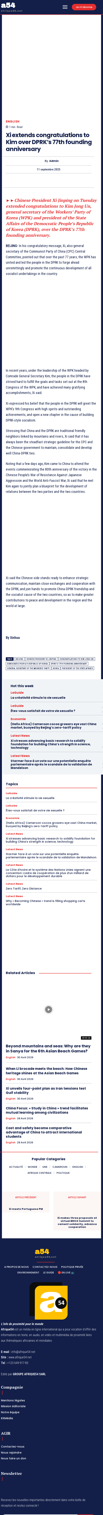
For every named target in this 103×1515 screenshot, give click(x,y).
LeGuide (17, 649)
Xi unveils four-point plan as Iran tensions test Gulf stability (46, 1047)
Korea (56, 625)
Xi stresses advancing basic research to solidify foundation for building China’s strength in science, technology (51, 700)
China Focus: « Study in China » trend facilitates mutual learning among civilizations (47, 1066)
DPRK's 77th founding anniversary (69, 620)
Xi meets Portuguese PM (26, 1165)
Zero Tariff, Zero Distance (24, 845)
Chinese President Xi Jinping (42, 616)
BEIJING (19, 616)
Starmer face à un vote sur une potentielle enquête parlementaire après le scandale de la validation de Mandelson (51, 720)
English (13, 78)
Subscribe (86, 1475)
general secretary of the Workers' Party (28, 625)
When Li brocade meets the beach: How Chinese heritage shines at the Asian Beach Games (46, 1027)
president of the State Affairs (77, 625)
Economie (18, 675)
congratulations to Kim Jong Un (77, 616)
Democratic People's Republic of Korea (27, 620)
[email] (39, 1475)
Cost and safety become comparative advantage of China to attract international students (44, 1088)
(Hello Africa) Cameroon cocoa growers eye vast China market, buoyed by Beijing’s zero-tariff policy (53, 682)
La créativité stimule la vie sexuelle (38, 654)
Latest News (20, 692)
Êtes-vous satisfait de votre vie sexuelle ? (43, 667)
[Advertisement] (51, 276)
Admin (54, 117)
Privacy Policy (37, 1483)
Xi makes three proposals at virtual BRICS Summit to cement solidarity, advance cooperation (77, 1179)
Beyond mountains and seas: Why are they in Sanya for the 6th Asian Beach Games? (48, 1005)
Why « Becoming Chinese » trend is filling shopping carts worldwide (45, 859)
